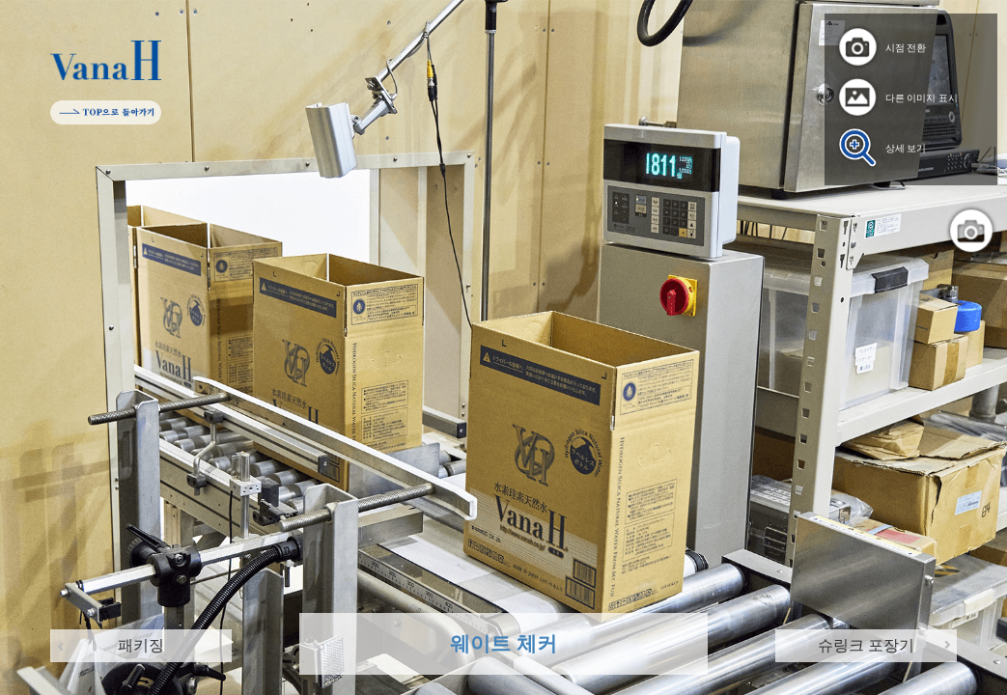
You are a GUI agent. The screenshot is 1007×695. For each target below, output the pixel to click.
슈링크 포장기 (866, 645)
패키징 (141, 645)
